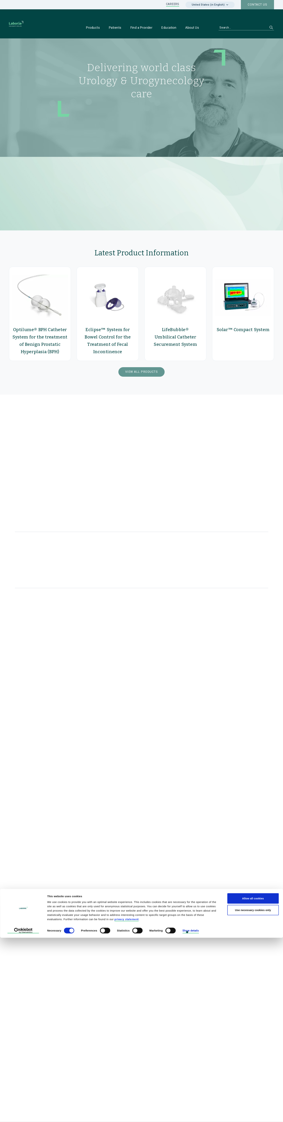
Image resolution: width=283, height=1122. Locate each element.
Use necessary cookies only (253, 1094)
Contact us (257, 4)
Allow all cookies (253, 1082)
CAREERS (172, 4)
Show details (190, 1114)
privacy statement (126, 1103)
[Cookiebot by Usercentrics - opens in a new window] (23, 1115)
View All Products (141, 360)
